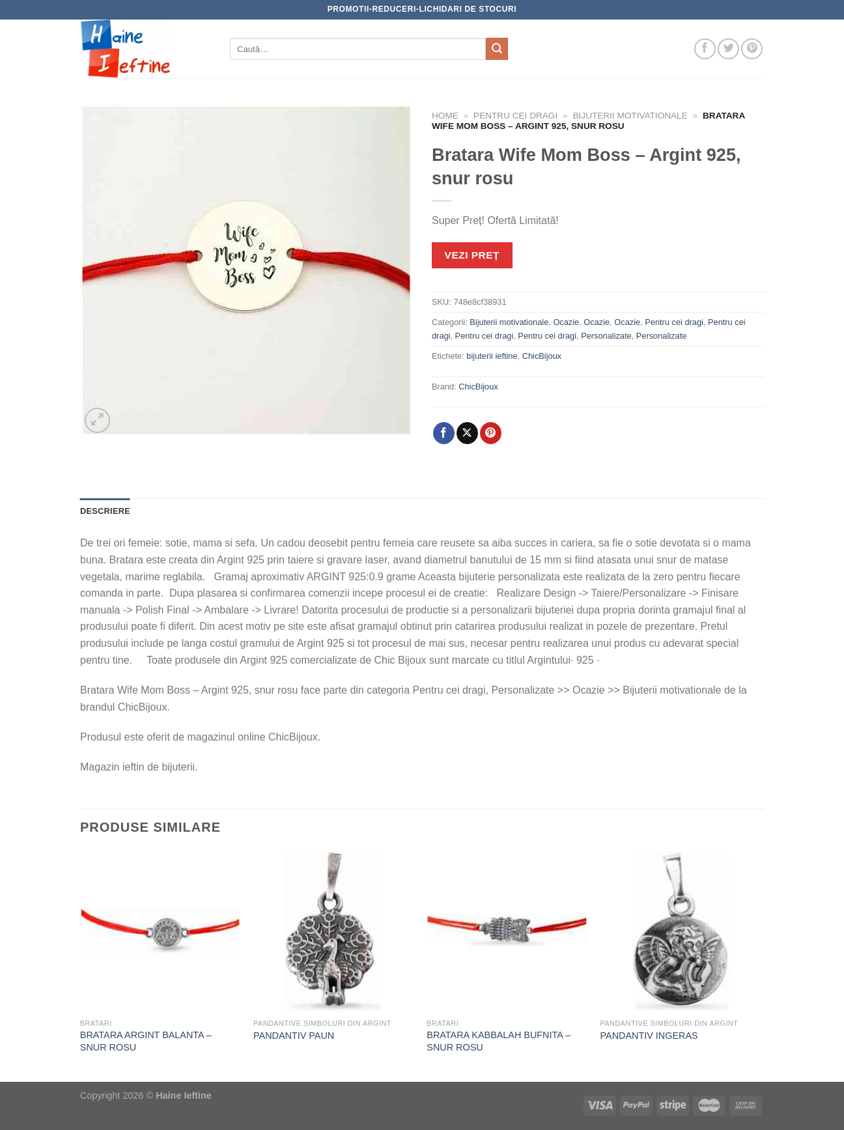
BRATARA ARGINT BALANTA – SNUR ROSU (146, 1041)
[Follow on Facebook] (705, 49)
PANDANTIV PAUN (293, 1035)
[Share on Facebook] (444, 433)
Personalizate (606, 336)
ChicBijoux (541, 356)
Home (445, 115)
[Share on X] (467, 433)
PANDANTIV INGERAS (649, 1035)
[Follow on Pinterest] (752, 49)
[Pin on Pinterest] (490, 433)
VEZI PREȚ (472, 255)
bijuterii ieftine (491, 356)
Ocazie (566, 322)
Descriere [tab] (105, 511)
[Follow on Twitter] (728, 49)
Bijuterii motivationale (630, 115)
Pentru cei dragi (515, 115)
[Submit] (497, 49)
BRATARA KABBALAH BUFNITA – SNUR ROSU (498, 1041)
